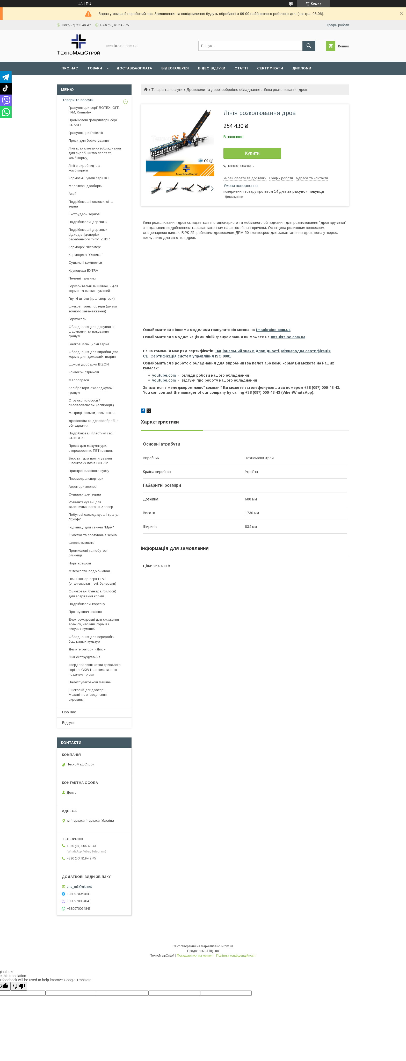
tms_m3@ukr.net (79, 886)
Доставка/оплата (134, 68)
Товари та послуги (167, 90)
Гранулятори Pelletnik (86, 133)
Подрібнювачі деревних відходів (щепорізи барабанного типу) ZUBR (89, 234)
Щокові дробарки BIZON (89, 364)
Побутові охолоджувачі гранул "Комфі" (94, 517)
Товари (94, 68)
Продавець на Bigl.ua (203, 951)
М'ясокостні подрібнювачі (90, 571)
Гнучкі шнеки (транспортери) (92, 298)
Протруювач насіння (85, 612)
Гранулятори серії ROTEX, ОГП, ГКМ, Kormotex (94, 110)
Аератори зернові (83, 487)
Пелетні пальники (83, 278)
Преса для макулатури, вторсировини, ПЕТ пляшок (91, 448)
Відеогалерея (175, 68)
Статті (241, 68)
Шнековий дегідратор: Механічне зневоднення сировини (88, 694)
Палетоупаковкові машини (90, 682)
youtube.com (164, 375)
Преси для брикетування (89, 140)
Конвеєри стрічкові (84, 372)
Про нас (70, 68)
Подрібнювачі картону (87, 604)
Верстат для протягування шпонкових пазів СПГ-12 (90, 460)
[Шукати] (308, 46)
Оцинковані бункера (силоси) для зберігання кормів (92, 593)
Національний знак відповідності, (247, 351)
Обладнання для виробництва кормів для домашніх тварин (93, 354)
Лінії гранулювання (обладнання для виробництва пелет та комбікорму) (95, 153)
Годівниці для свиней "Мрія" (91, 527)
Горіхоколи (77, 319)
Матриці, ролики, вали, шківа (92, 413)
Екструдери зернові (84, 214)
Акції (72, 194)
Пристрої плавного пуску (89, 471)
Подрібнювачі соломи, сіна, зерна (91, 204)
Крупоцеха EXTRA (83, 271)
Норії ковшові (80, 563)
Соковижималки (82, 543)
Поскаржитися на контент (195, 955)
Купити (252, 153)
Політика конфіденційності (236, 955)
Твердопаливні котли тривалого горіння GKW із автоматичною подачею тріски (95, 669)
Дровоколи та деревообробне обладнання (223, 90)
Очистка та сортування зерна (93, 535)
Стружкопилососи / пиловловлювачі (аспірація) (91, 402)
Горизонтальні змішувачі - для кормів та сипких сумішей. (93, 288)
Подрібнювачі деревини (88, 222)
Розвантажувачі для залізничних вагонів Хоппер (91, 504)
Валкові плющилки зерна (89, 344)
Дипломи (301, 68)
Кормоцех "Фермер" (85, 247)
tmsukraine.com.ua (273, 330)
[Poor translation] (19, 986)
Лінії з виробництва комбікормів (84, 168)
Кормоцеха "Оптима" (86, 255)
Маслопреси (79, 380)
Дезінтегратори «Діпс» (87, 649)
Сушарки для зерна (85, 494)
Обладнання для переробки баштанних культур (91, 639)
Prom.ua (227, 946)
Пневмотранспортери (86, 479)
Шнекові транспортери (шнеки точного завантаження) (93, 308)
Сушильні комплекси (85, 262)
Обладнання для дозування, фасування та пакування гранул (92, 331)
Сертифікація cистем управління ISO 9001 (190, 356)
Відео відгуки (211, 68)
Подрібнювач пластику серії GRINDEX (91, 435)
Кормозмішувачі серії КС (89, 178)
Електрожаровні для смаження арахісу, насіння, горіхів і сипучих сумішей (94, 624)
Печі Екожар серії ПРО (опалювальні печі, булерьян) (92, 581)
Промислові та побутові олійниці (88, 553)
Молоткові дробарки (86, 186)
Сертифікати (270, 68)
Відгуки (68, 723)
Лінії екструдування (84, 657)
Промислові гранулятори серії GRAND (93, 122)
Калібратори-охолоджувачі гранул (91, 390)
